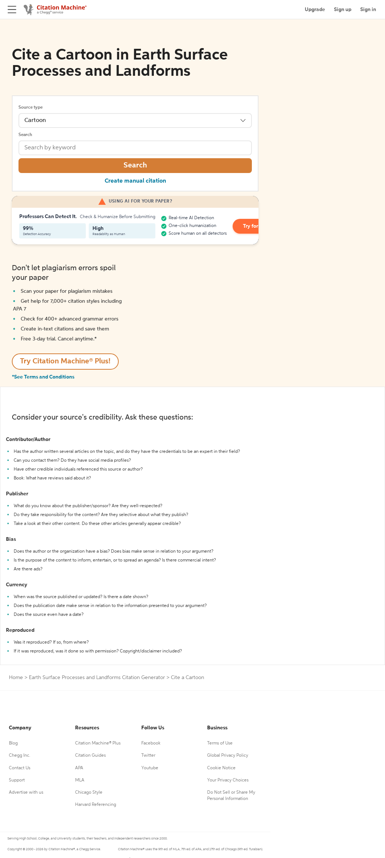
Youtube (149, 768)
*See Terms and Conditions (43, 377)
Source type (30, 107)
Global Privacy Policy (227, 755)
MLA (79, 780)
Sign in (368, 9)
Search (25, 135)
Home (16, 677)
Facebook (151, 743)
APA (79, 768)
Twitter (148, 755)
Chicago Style (88, 792)
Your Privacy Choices (228, 780)
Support (17, 780)
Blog (13, 743)
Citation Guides (90, 755)
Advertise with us (26, 792)
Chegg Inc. (19, 755)
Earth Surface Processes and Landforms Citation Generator (97, 677)
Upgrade (315, 9)
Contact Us (19, 768)
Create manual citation (135, 181)
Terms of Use (220, 743)
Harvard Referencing (95, 805)
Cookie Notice (221, 768)
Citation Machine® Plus (98, 743)
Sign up (342, 9)
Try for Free (256, 226)
